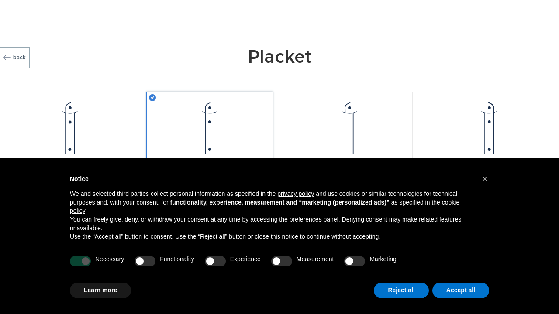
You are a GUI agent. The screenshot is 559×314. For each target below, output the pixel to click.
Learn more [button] (100, 290)
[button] (485, 179)
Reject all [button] (401, 290)
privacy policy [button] (295, 193)
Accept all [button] (460, 290)
